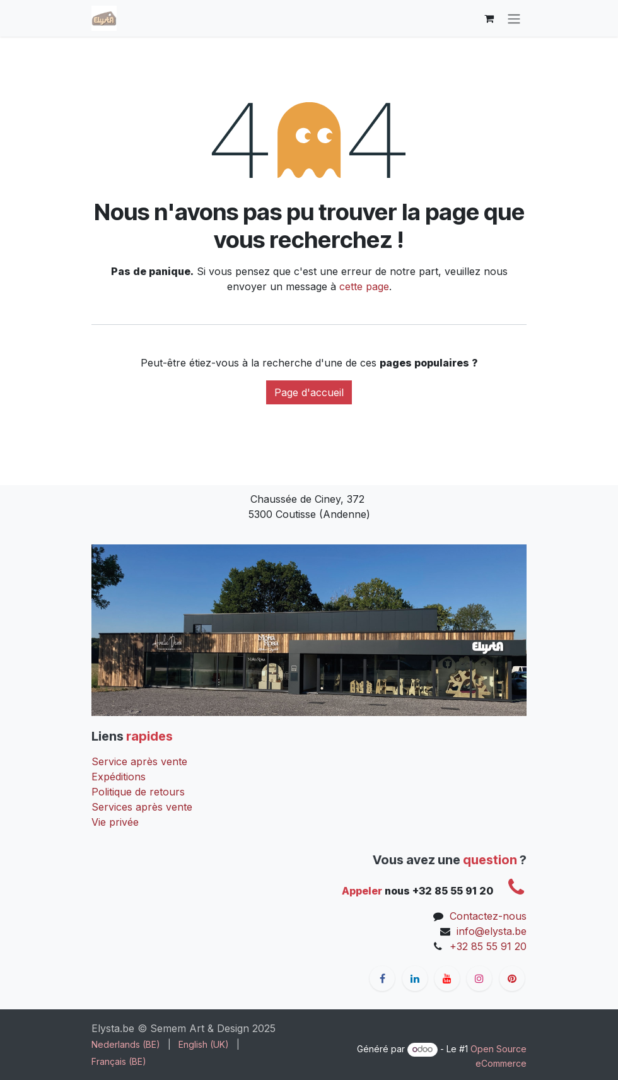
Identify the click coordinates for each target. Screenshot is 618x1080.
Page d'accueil (309, 392)
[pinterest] (512, 978)
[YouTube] (447, 978)
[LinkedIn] (415, 978)
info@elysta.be (492, 931)
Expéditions (118, 776)
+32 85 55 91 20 (488, 946)
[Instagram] (479, 978)
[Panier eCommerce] (488, 18)
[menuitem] (125, 1044)
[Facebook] (382, 978)
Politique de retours (138, 791)
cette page (364, 286)
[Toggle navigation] (514, 18)
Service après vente (139, 761)
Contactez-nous (488, 916)
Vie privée (115, 822)
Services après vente (141, 807)
